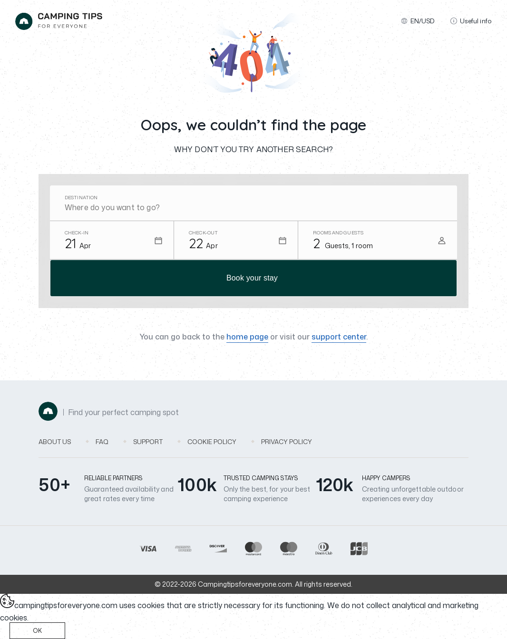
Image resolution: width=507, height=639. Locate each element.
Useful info (471, 21)
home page (247, 336)
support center (339, 336)
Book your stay (252, 278)
